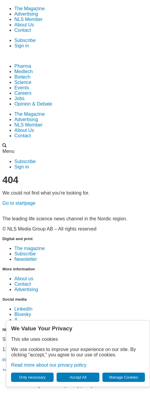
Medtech (23, 71)
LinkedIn (23, 308)
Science (22, 82)
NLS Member (28, 19)
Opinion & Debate (33, 103)
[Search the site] (4, 145)
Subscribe (25, 40)
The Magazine (29, 8)
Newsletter (25, 259)
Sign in (21, 45)
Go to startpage (18, 203)
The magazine (29, 248)
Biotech (22, 76)
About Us (24, 24)
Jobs (19, 98)
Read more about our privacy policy (49, 365)
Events (21, 87)
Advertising (26, 13)
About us (23, 278)
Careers (22, 93)
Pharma (22, 66)
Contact (22, 30)
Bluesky (22, 314)
